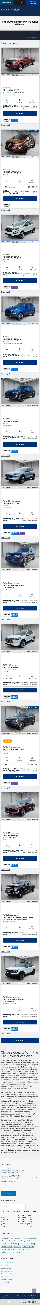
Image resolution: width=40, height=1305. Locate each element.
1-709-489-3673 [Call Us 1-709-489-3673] (12, 1181)
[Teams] (13, 1206)
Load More (20, 1040)
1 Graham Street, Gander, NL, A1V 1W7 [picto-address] (13, 1171)
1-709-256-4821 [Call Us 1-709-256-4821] (12, 1172)
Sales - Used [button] (16, 1211)
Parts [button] (34, 1211)
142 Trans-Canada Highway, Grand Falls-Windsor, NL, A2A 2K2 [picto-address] (19, 1178)
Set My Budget (32, 37)
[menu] (36, 10)
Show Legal (5, 125)
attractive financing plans (10, 1114)
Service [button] (26, 1211)
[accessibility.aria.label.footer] (29, 1302)
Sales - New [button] (5, 1211)
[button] (6, 2)
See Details (20, 113)
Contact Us (8, 1194)
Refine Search (32, 32)
